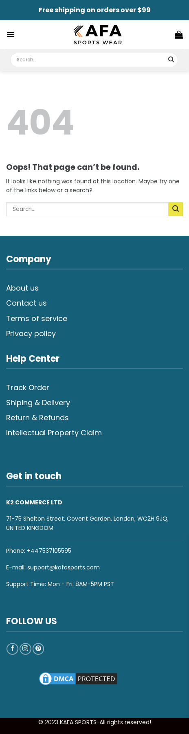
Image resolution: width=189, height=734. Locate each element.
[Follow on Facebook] (12, 649)
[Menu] (10, 34)
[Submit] (171, 60)
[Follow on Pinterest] (38, 649)
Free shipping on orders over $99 (95, 10)
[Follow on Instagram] (25, 649)
